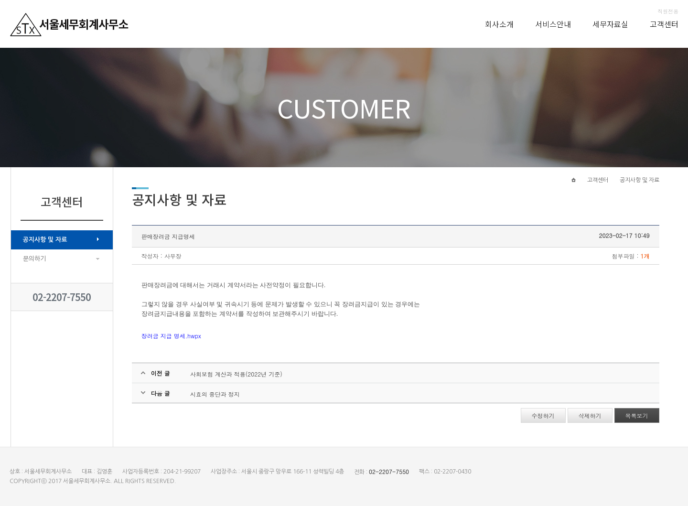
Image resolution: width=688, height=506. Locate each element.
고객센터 (664, 24)
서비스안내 (553, 24)
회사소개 (499, 24)
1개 (645, 256)
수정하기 (543, 415)
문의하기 (34, 259)
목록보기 (636, 415)
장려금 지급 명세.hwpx (171, 336)
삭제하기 (590, 415)
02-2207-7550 (61, 297)
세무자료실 (610, 24)
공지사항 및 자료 (45, 240)
